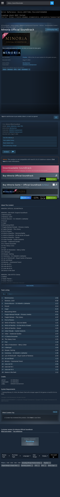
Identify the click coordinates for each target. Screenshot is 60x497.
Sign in (3, 117)
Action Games (14, 26)
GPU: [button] (42, 466)
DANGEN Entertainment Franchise (29, 26)
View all (55, 413)
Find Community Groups (10, 147)
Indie (19, 70)
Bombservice (26, 64)
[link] (39, 198)
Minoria (42, 26)
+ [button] (29, 70)
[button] (51, 180)
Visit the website (8, 139)
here (31, 419)
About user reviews (6, 432)
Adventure (10, 70)
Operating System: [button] (26, 466)
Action (4, 70)
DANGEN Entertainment (29, 66)
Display (44, 457)
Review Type (4, 457)
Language (26, 457)
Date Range (35, 457)
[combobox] (28, 3)
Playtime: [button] (46, 464)
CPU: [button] (36, 466)
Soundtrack (24, 70)
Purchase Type (15, 457)
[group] (30, 465)
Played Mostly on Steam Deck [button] (9, 466)
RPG (15, 70)
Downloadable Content (51, 26)
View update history (8, 141)
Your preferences (17, 432)
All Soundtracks (5, 26)
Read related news (8, 144)
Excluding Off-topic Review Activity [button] (31, 464)
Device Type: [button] (51, 466)
